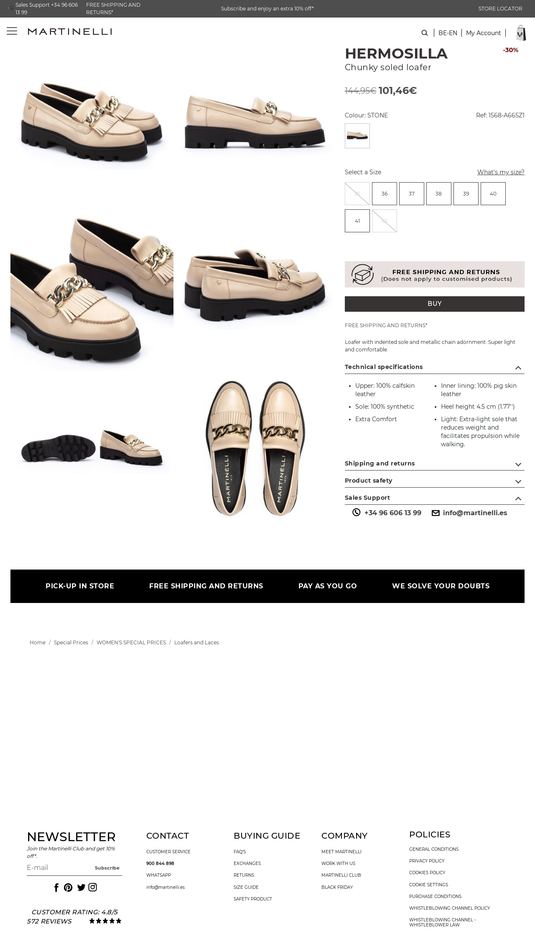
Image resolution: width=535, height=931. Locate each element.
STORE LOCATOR (500, 8)
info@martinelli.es (468, 513)
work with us (338, 863)
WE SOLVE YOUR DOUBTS (440, 586)
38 (439, 194)
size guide (246, 887)
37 (412, 194)
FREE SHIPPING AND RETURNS (206, 586)
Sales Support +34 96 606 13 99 (46, 8)
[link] (38, 642)
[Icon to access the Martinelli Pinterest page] (67, 887)
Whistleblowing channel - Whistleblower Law (442, 923)
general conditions (434, 849)
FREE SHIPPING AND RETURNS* (113, 8)
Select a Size (363, 172)
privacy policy (426, 861)
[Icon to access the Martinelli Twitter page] (79, 887)
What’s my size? (496, 173)
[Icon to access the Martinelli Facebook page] (55, 887)
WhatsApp (158, 875)
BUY (435, 304)
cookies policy (427, 872)
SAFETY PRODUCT (253, 899)
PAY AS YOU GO (327, 586)
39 (466, 194)
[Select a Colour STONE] (357, 135)
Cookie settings (428, 885)
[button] (483, 37)
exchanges (247, 863)
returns (244, 875)
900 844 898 (160, 863)
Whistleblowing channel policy (449, 908)
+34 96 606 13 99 (386, 513)
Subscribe (107, 868)
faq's (240, 852)
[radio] (357, 193)
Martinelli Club (341, 875)
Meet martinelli (341, 852)
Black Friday (337, 887)
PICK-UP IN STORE (80, 586)
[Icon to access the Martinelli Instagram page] (92, 887)
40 (493, 194)
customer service (168, 852)
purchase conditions (435, 896)
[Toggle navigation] (7, 31)
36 (384, 194)
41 (357, 221)
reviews (56, 921)
